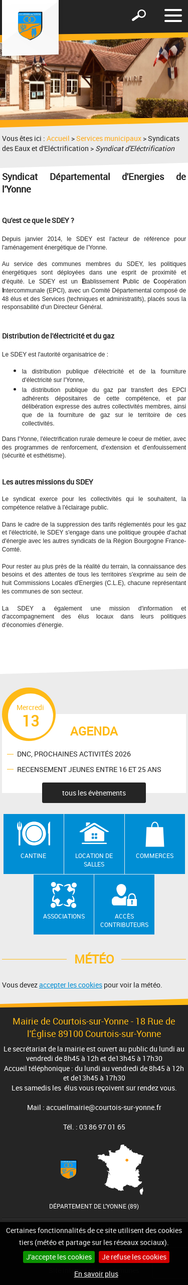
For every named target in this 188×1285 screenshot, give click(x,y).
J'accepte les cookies (59, 1257)
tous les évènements (94, 793)
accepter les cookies (70, 985)
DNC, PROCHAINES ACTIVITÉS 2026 (74, 753)
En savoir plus (96, 1273)
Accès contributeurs (124, 920)
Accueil (58, 138)
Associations (64, 916)
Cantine (33, 856)
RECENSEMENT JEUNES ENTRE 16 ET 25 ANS (89, 769)
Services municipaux (108, 138)
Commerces (154, 856)
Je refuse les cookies (134, 1257)
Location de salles (94, 860)
